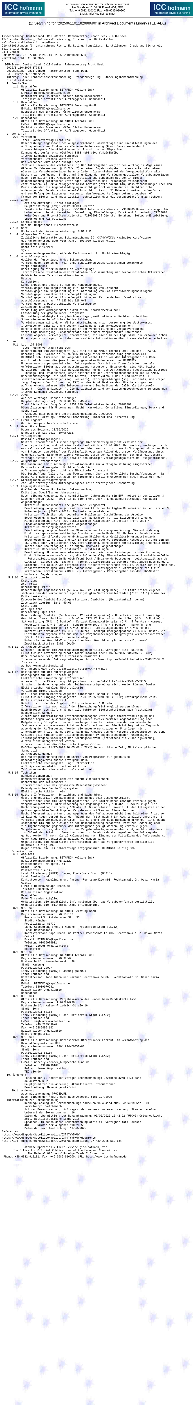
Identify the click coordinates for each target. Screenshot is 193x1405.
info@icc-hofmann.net (102, 13)
